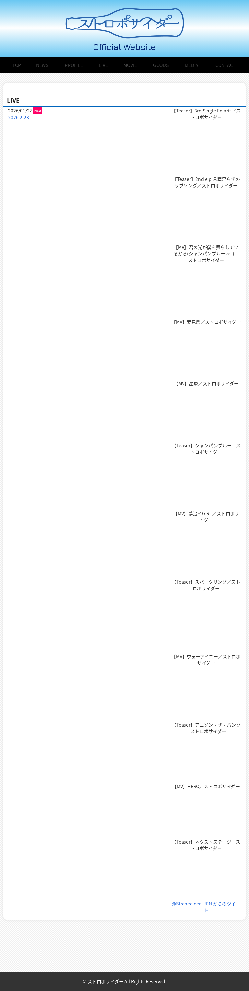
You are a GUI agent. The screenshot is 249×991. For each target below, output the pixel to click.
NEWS (42, 65)
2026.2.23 (18, 117)
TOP (16, 65)
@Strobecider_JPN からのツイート (206, 906)
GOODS (161, 65)
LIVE (103, 65)
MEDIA (191, 65)
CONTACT (225, 65)
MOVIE (130, 65)
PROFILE (74, 65)
